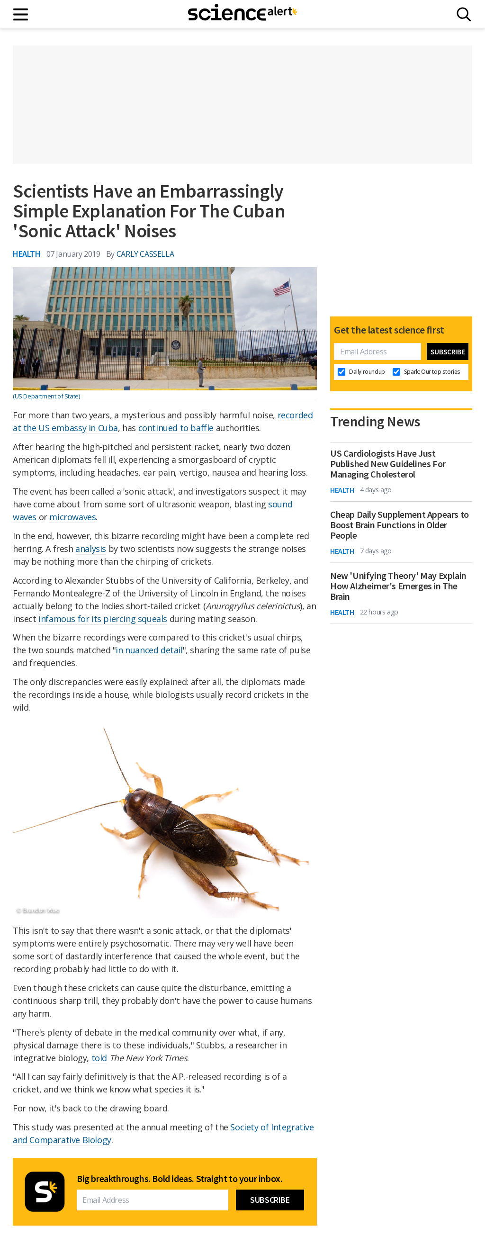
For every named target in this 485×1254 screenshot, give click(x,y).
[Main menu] (21, 14)
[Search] (464, 14)
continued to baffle (176, 427)
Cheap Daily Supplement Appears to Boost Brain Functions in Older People (399, 525)
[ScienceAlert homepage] (242, 14)
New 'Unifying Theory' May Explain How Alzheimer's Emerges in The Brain (398, 586)
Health (27, 253)
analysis (90, 548)
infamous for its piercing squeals (102, 618)
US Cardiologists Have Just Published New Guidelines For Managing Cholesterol (388, 463)
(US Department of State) (46, 396)
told (99, 1058)
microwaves (72, 517)
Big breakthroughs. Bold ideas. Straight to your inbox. (179, 1178)
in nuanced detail (149, 650)
